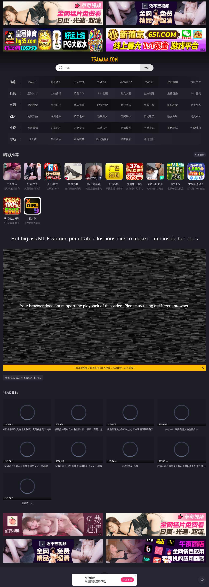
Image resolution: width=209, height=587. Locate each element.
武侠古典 (102, 127)
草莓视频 (79, 139)
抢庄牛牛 (196, 82)
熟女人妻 (126, 93)
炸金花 (149, 82)
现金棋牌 (172, 82)
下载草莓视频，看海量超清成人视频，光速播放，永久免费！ (139, 368)
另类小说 (149, 127)
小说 (13, 127)
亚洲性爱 (32, 105)
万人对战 (79, 82)
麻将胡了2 (126, 82)
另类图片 (196, 116)
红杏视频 (126, 139)
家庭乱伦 (56, 127)
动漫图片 (102, 116)
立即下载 (127, 579)
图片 (13, 116)
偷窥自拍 (32, 116)
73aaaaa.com (104, 59)
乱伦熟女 (172, 105)
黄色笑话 (172, 127)
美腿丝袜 (126, 116)
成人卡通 (79, 105)
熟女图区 (172, 116)
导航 (13, 139)
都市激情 (32, 127)
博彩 (13, 82)
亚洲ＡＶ (32, 93)
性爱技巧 (196, 127)
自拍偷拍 (56, 93)
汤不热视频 (102, 139)
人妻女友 (79, 127)
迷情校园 (126, 127)
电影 (13, 105)
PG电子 (32, 82)
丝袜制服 (149, 93)
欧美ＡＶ (79, 93)
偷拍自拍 (56, 105)
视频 (13, 93)
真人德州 (56, 82)
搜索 (147, 68)
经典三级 (149, 105)
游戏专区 (102, 82)
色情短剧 (149, 139)
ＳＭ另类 (196, 93)
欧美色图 (79, 116)
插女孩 (33, 139)
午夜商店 (56, 139)
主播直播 (172, 93)
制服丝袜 (126, 105)
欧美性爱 (102, 105)
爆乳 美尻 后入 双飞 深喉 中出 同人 (23, 377)
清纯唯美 (149, 116)
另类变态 (196, 105)
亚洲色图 (56, 116)
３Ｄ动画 (102, 93)
